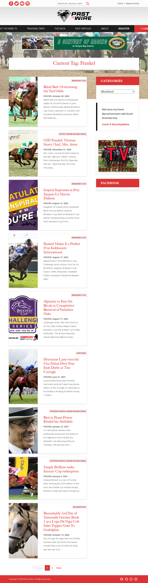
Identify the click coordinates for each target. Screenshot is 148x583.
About (105, 28)
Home (120, 3)
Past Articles (83, 28)
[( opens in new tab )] (11, 3)
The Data (59, 28)
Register (124, 28)
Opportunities (132, 3)
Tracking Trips (36, 28)
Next (59, 567)
